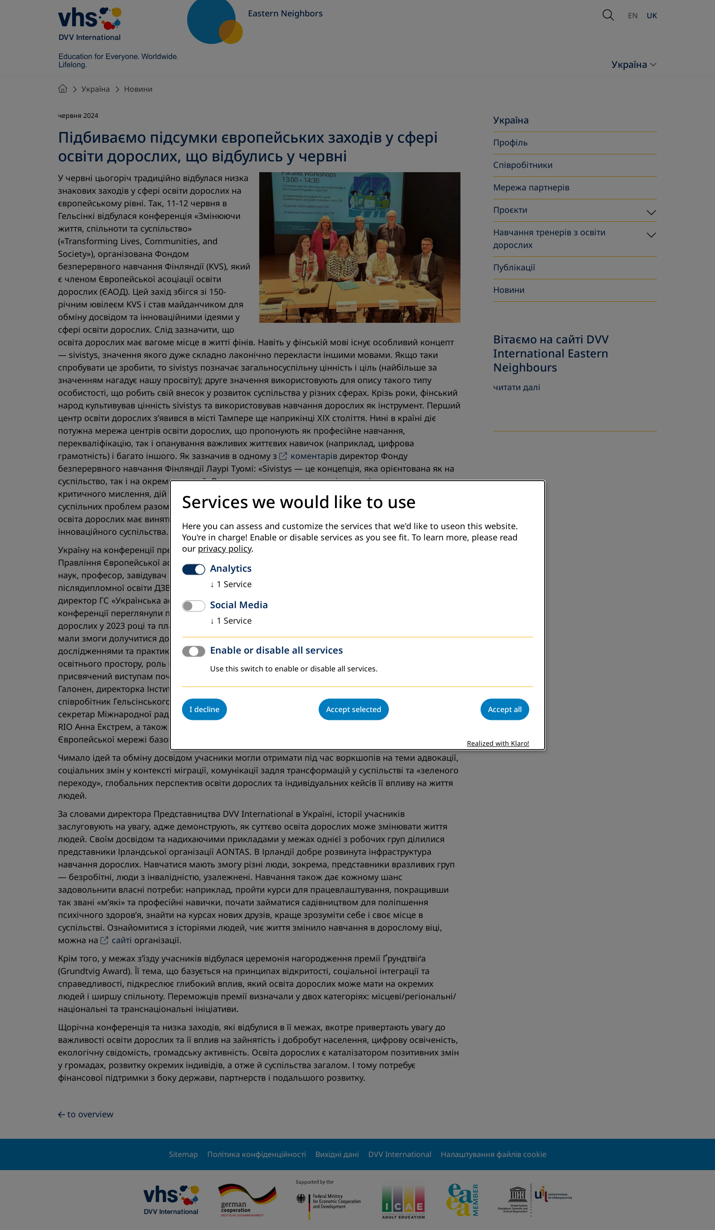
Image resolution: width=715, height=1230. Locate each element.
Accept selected (353, 709)
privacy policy (224, 549)
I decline (204, 709)
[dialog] (357, 615)
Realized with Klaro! (498, 744)
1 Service (231, 584)
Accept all (505, 709)
